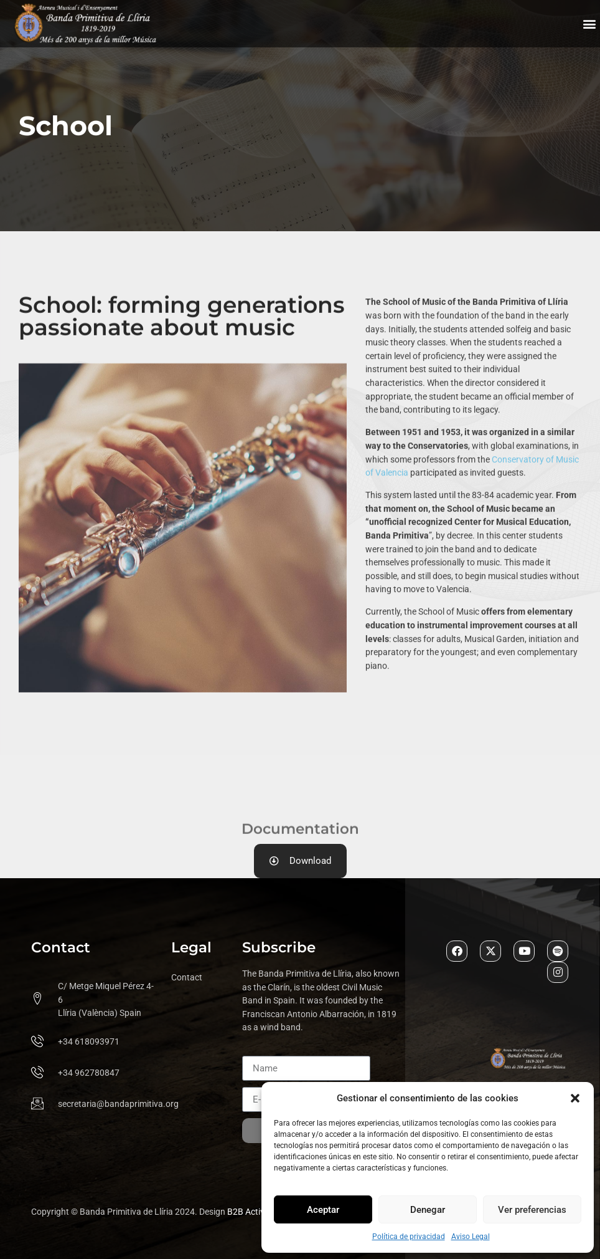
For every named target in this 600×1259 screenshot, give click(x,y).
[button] (575, 1098)
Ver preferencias (532, 1209)
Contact (186, 977)
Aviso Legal (470, 1236)
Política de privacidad (408, 1236)
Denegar (427, 1209)
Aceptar (323, 1209)
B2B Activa (248, 1212)
